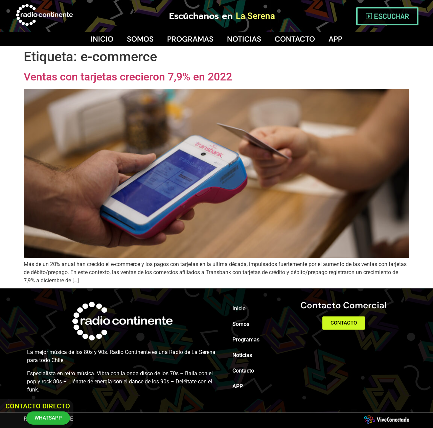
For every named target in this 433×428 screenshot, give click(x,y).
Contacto (295, 39)
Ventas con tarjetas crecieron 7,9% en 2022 (128, 76)
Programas (190, 39)
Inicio (102, 39)
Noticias (244, 39)
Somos (140, 39)
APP (335, 39)
